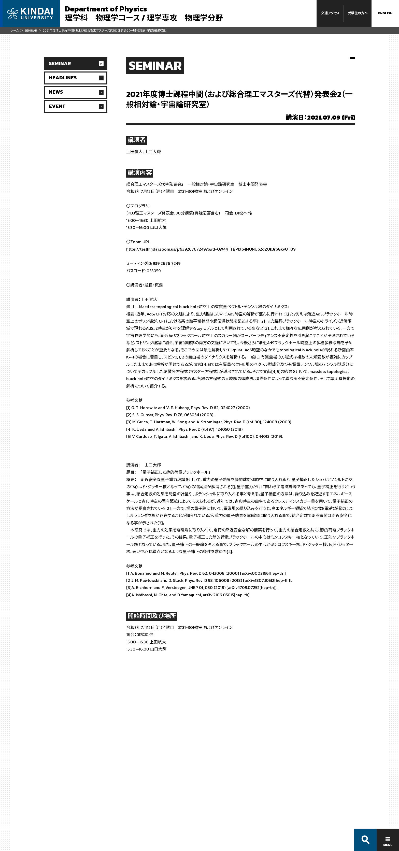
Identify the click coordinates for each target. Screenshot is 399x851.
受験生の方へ (358, 13)
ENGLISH (385, 13)
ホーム (14, 30)
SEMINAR (30, 30)
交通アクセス (330, 13)
